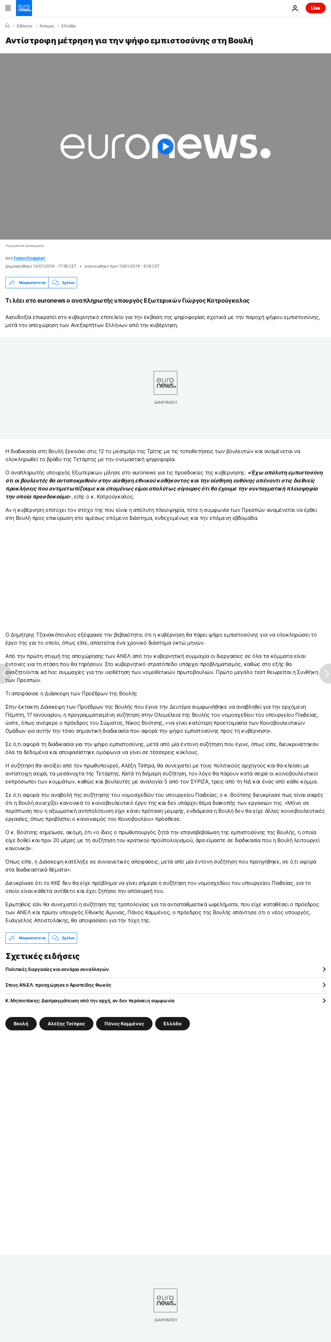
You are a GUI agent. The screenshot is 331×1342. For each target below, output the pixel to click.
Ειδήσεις (24, 26)
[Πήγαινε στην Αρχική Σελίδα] (24, 8)
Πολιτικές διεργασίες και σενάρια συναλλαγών (57, 969)
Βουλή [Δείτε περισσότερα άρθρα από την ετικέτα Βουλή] (21, 1023)
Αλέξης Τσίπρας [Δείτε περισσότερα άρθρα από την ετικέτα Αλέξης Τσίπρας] (66, 1023)
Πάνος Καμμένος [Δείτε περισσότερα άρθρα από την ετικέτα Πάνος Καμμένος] (124, 1023)
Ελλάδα (68, 26)
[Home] (7, 25)
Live (315, 8)
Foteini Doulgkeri (29, 258)
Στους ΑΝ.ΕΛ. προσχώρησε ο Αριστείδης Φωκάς (58, 985)
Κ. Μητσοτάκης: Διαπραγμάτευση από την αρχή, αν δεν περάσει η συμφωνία (90, 1000)
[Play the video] (165, 146)
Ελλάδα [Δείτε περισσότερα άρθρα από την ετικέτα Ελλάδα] (172, 1023)
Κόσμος (47, 26)
